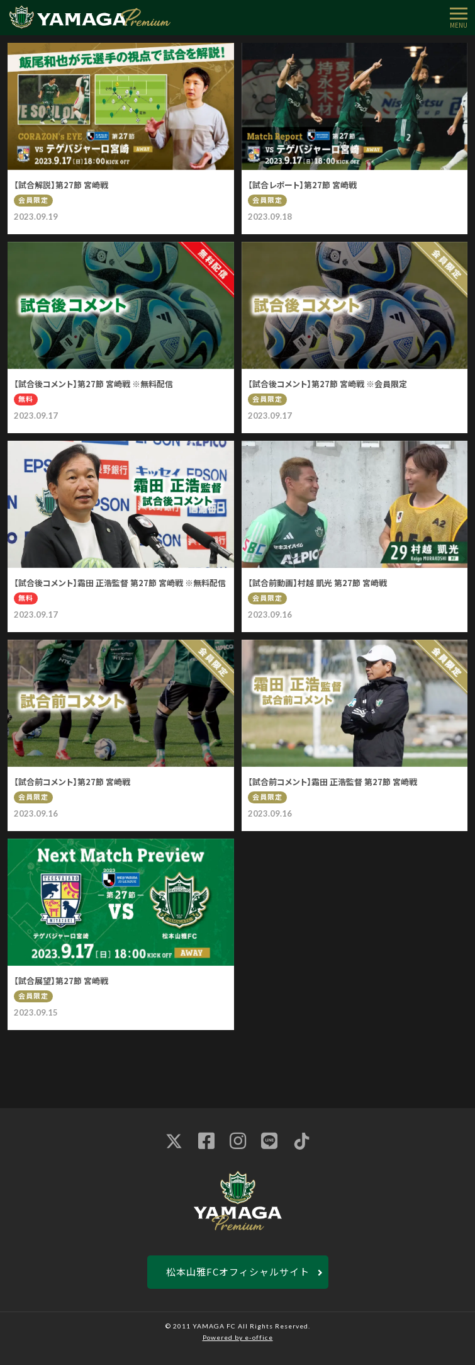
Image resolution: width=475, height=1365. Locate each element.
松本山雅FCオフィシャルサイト (238, 1271)
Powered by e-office (238, 1337)
